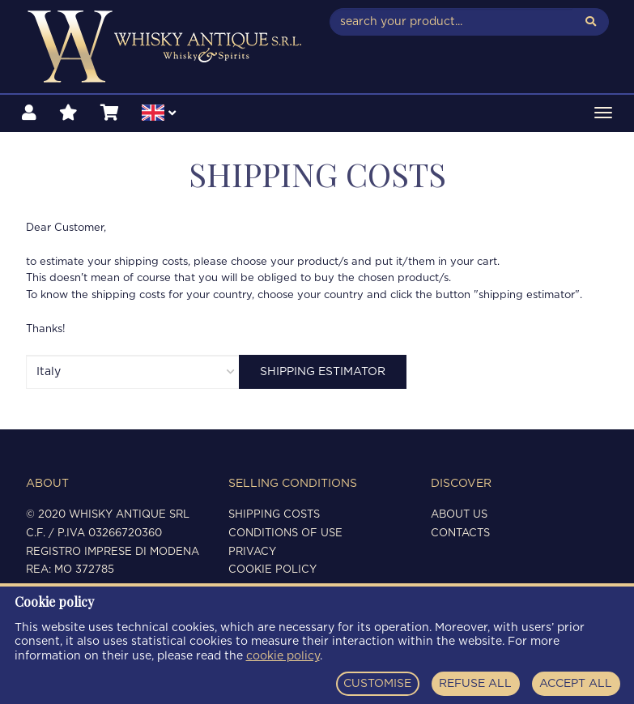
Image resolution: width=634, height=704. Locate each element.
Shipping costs (274, 515)
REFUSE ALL (475, 683)
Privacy (252, 552)
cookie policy (283, 656)
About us (459, 515)
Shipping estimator (322, 372)
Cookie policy (272, 570)
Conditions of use (285, 533)
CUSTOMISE (377, 683)
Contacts (460, 533)
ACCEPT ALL (575, 683)
